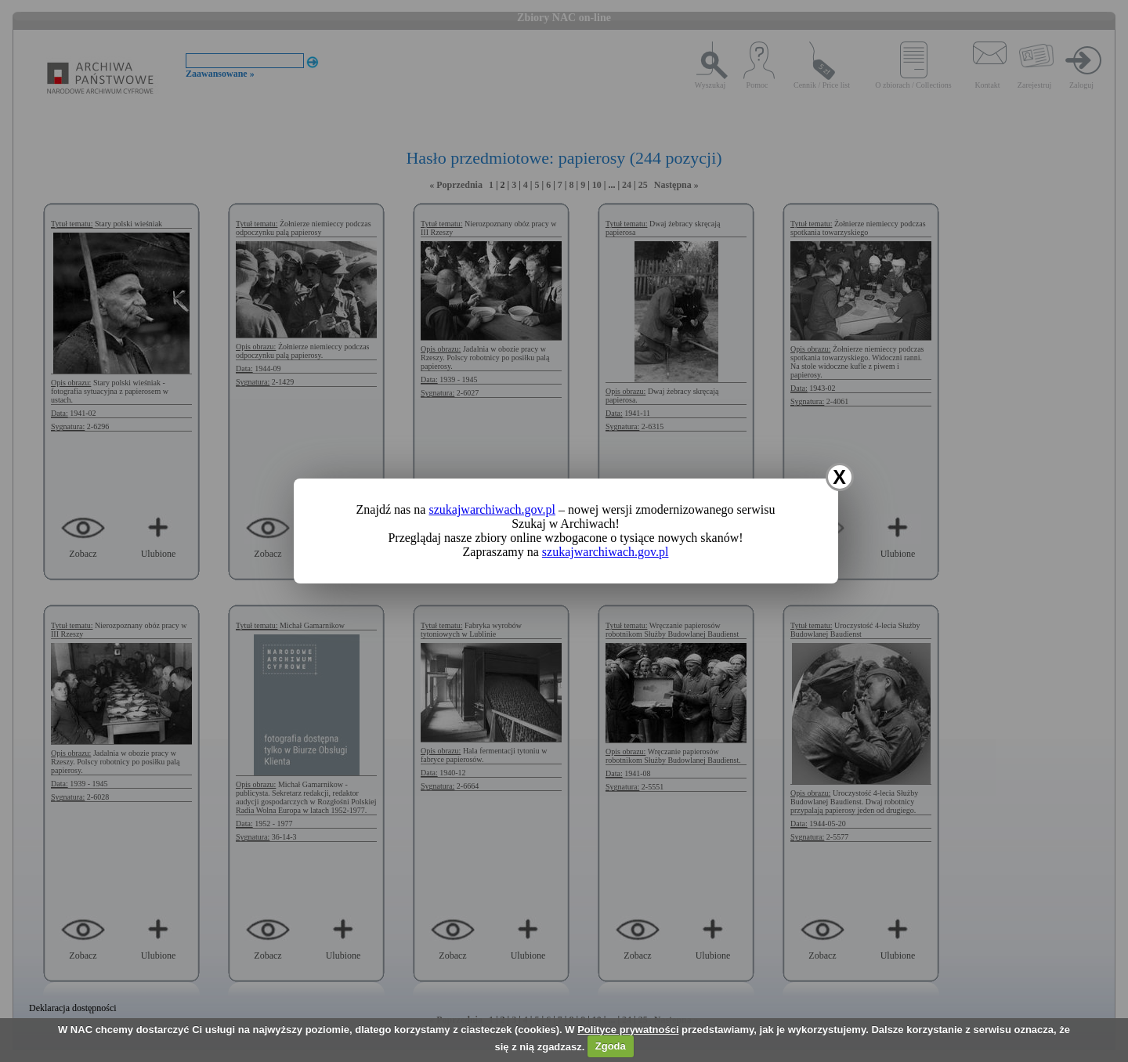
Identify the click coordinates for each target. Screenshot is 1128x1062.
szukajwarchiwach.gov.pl (491, 509)
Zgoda (610, 1046)
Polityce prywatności (627, 1029)
